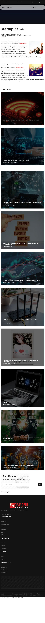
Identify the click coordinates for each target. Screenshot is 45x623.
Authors (3, 527)
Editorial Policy (5, 524)
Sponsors (3, 548)
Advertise (3, 529)
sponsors (12, 2)
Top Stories (4, 559)
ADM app (3, 572)
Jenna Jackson (22, 43)
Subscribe (4, 543)
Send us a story (20, 2)
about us (3, 521)
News (2, 556)
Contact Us (4, 567)
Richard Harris (19, 67)
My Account (4, 569)
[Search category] (34, 7)
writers (6, 2)
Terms (2, 532)
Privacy (3, 535)
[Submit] (42, 7)
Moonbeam (9, 514)
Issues (3, 545)
